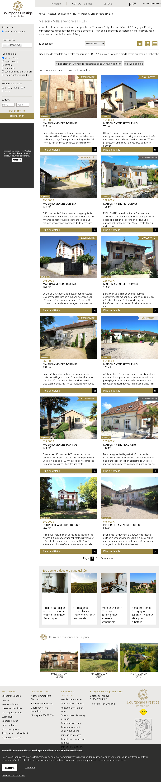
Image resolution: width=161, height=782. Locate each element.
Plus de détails (51, 149)
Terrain (7, 65)
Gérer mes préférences (13, 775)
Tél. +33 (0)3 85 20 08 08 (102, 703)
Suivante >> (107, 558)
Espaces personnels (152, 3)
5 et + (6, 91)
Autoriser (17, 160)
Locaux (19, 31)
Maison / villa (10, 58)
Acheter (7, 31)
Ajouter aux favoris (94, 149)
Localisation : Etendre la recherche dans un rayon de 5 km (89, 63)
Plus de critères (17, 111)
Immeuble (8, 68)
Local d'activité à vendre (15, 75)
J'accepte (9, 768)
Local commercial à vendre (17, 71)
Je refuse (30, 767)
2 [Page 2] (96, 558)
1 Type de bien (135, 63)
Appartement (10, 61)
